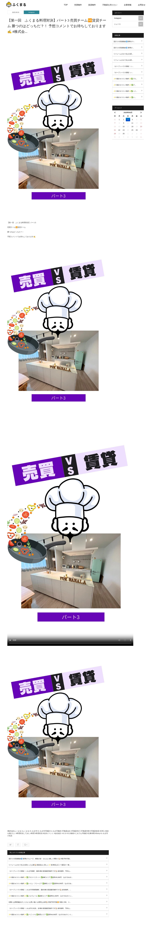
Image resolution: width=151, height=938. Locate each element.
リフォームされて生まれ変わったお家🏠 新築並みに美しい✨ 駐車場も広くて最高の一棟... (40, 865)
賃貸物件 (92, 5)
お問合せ (141, 5)
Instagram (31, 12)
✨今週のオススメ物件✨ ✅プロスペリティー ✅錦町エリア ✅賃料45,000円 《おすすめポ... (41, 877)
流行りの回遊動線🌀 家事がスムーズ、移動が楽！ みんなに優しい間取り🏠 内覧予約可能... (40, 859)
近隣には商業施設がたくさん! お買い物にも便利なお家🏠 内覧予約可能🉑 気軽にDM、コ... (40, 902)
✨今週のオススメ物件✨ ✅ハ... (125, 97)
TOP (66, 5)
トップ (47, 934)
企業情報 (127, 5)
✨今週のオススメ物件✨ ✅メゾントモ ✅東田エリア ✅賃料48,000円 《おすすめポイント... (41, 914)
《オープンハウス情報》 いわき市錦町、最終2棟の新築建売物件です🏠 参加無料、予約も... (40, 871)
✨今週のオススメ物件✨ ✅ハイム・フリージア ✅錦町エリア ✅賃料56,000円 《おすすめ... (41, 883)
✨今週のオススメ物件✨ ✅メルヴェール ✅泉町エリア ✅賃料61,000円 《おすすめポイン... (41, 896)
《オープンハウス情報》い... (123, 72)
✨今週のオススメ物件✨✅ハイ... (125, 91)
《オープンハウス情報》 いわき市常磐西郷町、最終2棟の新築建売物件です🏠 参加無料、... (40, 890)
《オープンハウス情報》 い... (123, 66)
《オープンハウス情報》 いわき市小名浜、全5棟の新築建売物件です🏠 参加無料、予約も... (40, 908)
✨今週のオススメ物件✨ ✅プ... (125, 85)
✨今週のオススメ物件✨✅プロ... (125, 79)
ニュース (128, 24)
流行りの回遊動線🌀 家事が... (124, 48)
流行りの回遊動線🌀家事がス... (124, 41)
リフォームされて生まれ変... (123, 54)
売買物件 (78, 5)
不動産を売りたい (109, 5)
